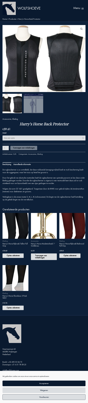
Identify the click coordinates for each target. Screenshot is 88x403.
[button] (81, 31)
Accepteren (44, 383)
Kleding (15, 122)
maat (4, 135)
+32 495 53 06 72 (15, 365)
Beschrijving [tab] (7, 167)
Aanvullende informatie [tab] (22, 167)
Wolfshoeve (32, 9)
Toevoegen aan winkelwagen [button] (42, 259)
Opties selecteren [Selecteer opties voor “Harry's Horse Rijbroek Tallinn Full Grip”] (14, 258)
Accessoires (7, 122)
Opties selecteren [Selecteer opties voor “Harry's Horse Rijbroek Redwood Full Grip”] (70, 258)
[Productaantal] (6, 151)
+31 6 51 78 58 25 (19, 368)
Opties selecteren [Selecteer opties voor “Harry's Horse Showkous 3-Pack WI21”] (14, 311)
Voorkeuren (44, 397)
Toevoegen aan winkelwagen (24, 150)
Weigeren (44, 390)
